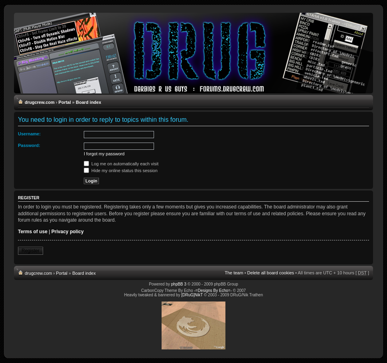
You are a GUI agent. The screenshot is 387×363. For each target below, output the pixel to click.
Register (30, 251)
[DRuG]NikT (192, 295)
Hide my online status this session (121, 170)
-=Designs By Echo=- (213, 290)
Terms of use (32, 231)
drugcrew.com (40, 102)
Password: (29, 145)
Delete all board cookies (270, 272)
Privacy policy (67, 231)
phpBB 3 (178, 284)
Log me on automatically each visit (121, 163)
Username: (29, 133)
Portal (65, 102)
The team (234, 272)
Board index (88, 102)
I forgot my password (104, 153)
